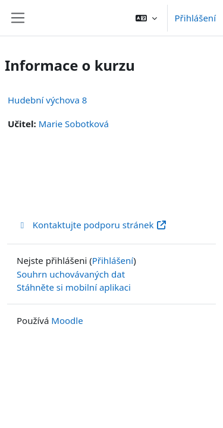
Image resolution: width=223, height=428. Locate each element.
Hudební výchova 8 (47, 100)
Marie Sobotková (74, 124)
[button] (146, 18)
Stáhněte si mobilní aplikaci (74, 287)
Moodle (67, 320)
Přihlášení (195, 18)
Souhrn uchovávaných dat (71, 274)
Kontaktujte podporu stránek (92, 225)
